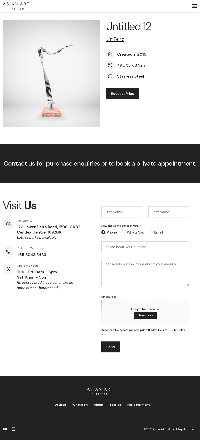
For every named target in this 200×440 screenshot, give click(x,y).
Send (110, 347)
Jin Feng (115, 39)
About (99, 405)
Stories (115, 405)
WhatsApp (135, 232)
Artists (60, 405)
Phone (112, 232)
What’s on (80, 405)
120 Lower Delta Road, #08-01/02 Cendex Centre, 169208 (48, 229)
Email (158, 232)
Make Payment (138, 405)
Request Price (122, 93)
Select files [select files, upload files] (145, 315)
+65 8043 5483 (31, 254)
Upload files (108, 296)
